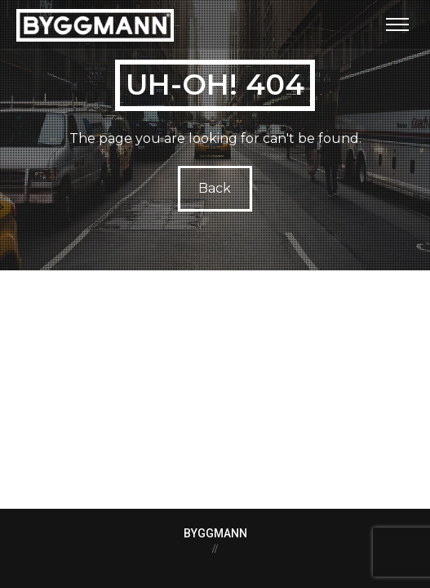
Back (215, 188)
